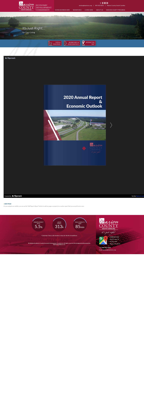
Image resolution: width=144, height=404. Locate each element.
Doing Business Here (62, 10)
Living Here (89, 10)
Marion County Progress (115, 10)
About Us (99, 10)
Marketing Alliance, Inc (59, 244)
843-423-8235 (99, 5)
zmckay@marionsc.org (85, 5)
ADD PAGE (7, 204)
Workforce (77, 10)
